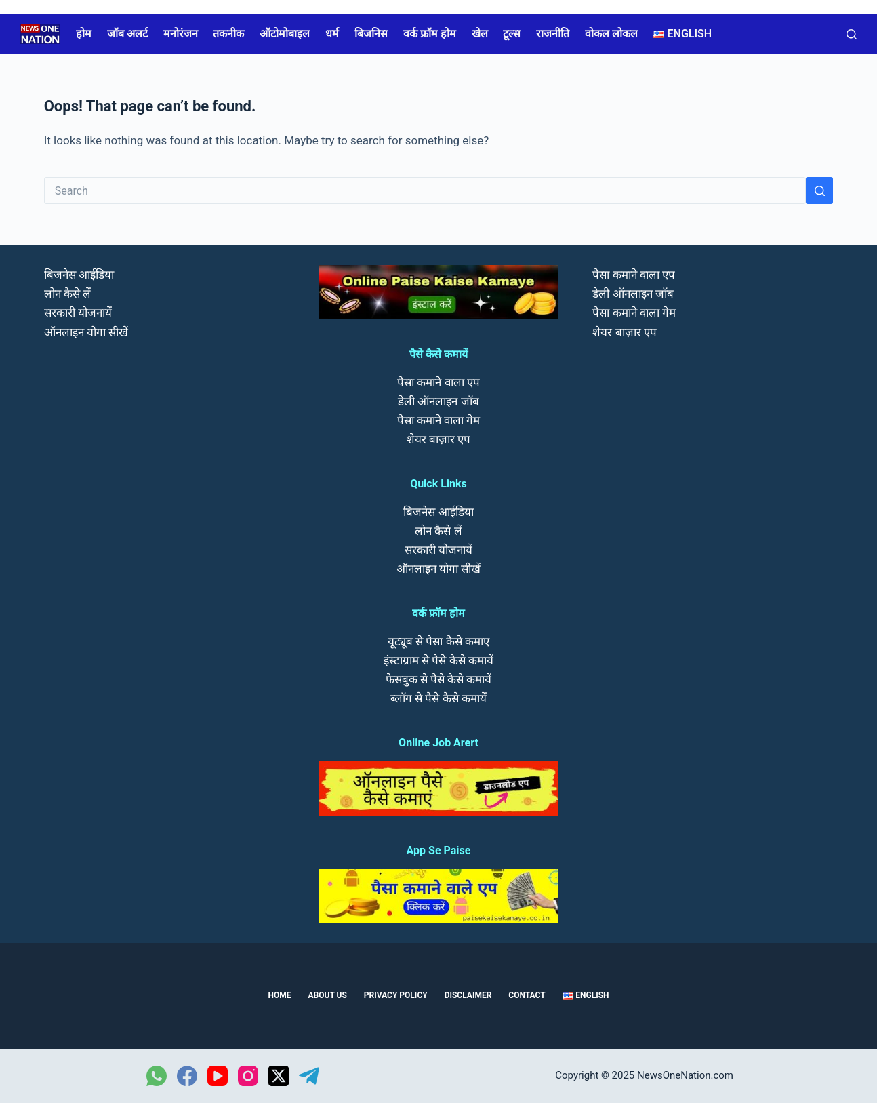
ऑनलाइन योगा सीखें (86, 332)
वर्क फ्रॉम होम (429, 33)
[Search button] (819, 190)
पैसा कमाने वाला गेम (439, 420)
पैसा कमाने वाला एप (438, 382)
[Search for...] (425, 190)
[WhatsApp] (156, 1076)
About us (327, 995)
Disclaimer (468, 995)
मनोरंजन (180, 33)
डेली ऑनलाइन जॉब (438, 401)
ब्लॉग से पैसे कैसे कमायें (438, 698)
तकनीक (228, 33)
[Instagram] (248, 1076)
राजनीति (552, 33)
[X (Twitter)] (278, 1076)
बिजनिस (371, 33)
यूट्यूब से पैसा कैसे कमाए (438, 641)
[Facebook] (187, 1076)
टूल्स (512, 33)
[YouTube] (217, 1076)
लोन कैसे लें (67, 293)
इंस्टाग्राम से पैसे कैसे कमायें (438, 660)
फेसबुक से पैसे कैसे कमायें (439, 679)
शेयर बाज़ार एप (438, 439)
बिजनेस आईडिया (79, 274)
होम (83, 33)
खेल (480, 33)
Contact (526, 995)
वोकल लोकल (611, 33)
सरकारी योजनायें (78, 312)
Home (279, 995)
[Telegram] (309, 1076)
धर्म (332, 33)
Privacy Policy (396, 995)
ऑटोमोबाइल (285, 33)
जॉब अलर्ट (127, 33)
